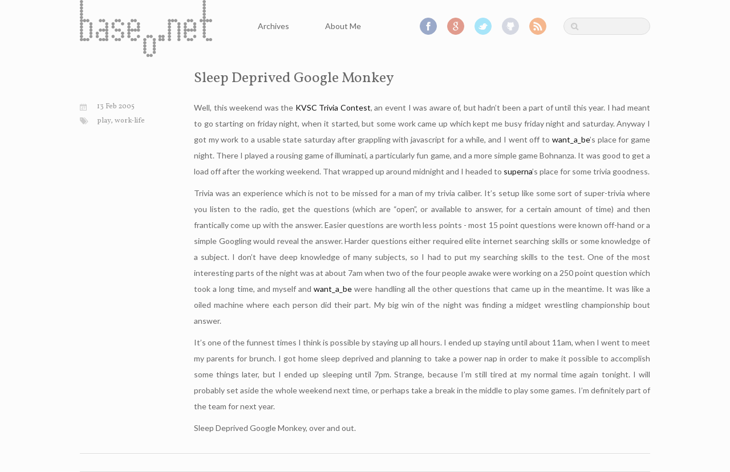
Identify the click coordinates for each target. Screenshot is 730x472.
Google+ (455, 26)
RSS (537, 26)
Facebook (428, 26)
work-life (130, 121)
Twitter (483, 26)
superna (518, 171)
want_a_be (571, 139)
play (104, 121)
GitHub (510, 26)
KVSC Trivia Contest (333, 107)
